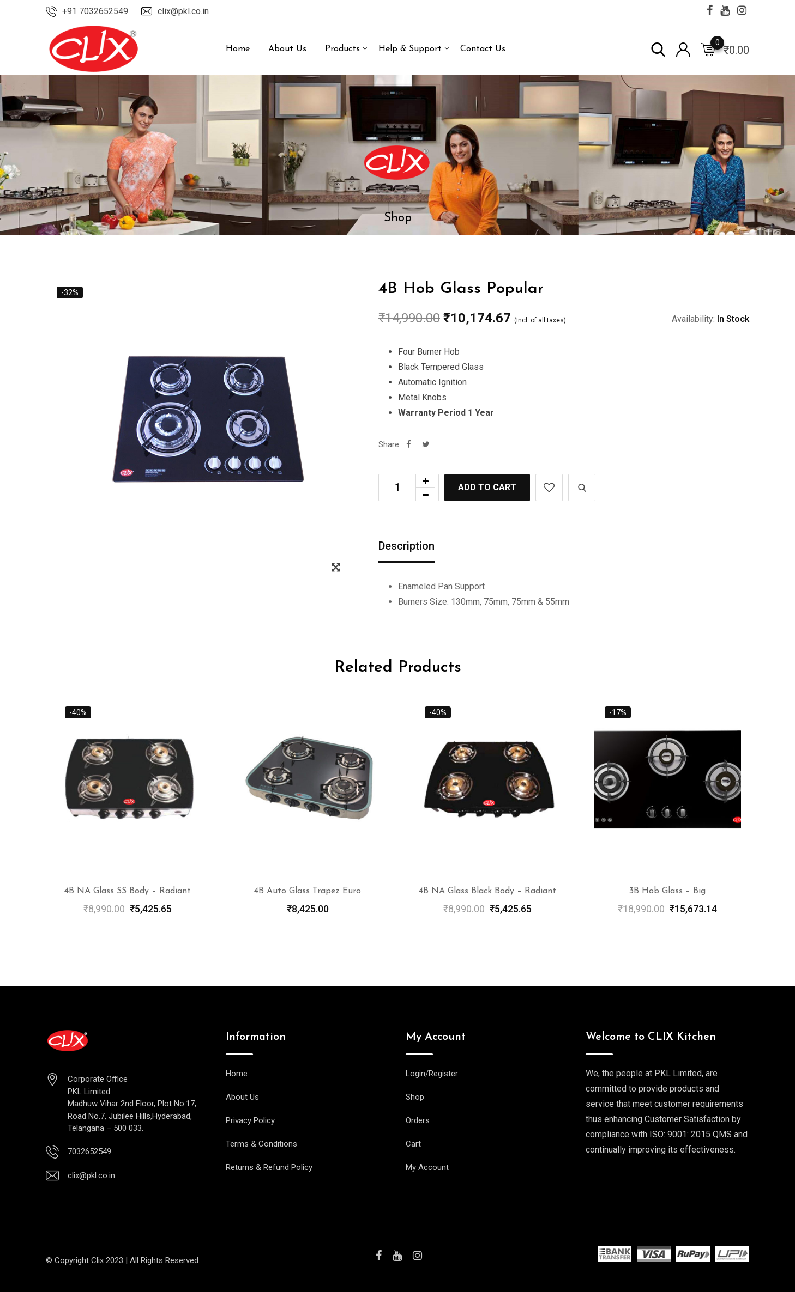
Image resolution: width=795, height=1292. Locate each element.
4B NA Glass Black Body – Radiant (487, 891)
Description (406, 545)
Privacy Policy (250, 1120)
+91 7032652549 (95, 11)
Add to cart (487, 487)
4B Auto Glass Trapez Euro (307, 891)
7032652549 (89, 1151)
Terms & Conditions (261, 1144)
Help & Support (410, 49)
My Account (427, 1167)
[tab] (406, 547)
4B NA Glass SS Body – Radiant (127, 891)
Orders (418, 1120)
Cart (413, 1144)
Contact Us (482, 49)
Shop (415, 1097)
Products (342, 49)
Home (238, 49)
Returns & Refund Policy (269, 1167)
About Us (287, 49)
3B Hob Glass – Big (667, 891)
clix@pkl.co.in (183, 11)
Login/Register (432, 1073)
